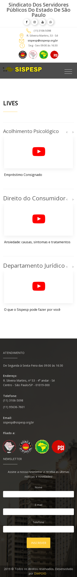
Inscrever (38, 543)
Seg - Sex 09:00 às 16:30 (42, 45)
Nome (38, 487)
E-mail (38, 505)
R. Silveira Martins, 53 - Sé (42, 35)
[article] (26, 22)
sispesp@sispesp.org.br (43, 40)
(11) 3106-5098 (42, 30)
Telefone (38, 522)
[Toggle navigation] (68, 72)
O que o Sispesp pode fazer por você (32, 309)
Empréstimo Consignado (23, 174)
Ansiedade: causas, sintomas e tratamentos (37, 242)
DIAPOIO (40, 573)
